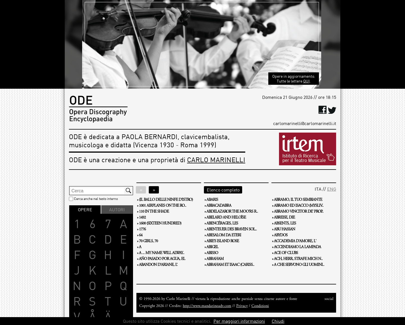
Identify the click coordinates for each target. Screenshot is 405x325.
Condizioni (260, 306)
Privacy (242, 306)
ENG (331, 189)
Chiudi (278, 321)
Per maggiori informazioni (239, 321)
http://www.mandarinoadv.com (207, 306)
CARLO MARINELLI (216, 159)
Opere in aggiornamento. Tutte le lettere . (293, 78)
